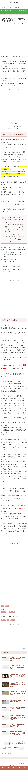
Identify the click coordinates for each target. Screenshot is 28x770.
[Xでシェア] (2, 612)
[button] (13, 612)
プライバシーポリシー (14, 765)
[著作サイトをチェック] (2, 620)
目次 (12, 123)
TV (3, 605)
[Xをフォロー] (5, 620)
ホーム (7, 763)
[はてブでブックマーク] (8, 612)
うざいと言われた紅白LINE (14, 126)
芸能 (6, 605)
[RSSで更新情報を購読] (13, 620)
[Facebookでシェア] (5, 612)
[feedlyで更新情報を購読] (11, 620)
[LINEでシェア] (10, 612)
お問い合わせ (21, 763)
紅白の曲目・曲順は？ (12, 128)
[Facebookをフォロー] (8, 620)
